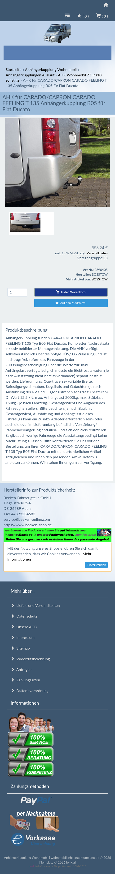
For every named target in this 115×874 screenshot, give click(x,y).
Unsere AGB (24, 626)
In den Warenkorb (70, 292)
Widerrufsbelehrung (30, 658)
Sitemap (20, 648)
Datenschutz (24, 616)
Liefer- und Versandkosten (35, 605)
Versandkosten (97, 253)
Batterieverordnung (30, 690)
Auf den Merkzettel (71, 303)
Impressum (23, 637)
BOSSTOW (100, 279)
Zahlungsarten (25, 680)
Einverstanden (96, 565)
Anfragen (21, 669)
